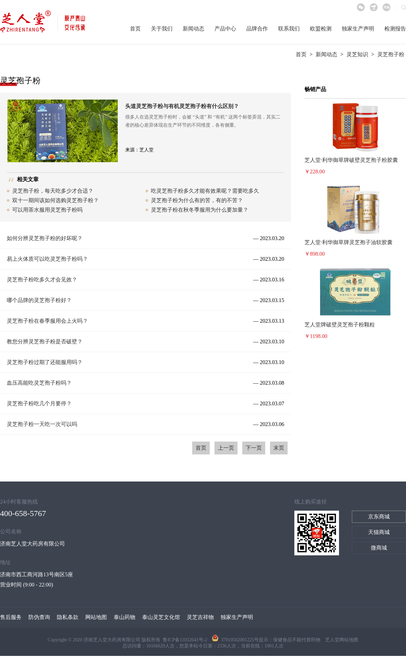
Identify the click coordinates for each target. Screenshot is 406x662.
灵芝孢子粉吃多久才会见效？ (42, 279)
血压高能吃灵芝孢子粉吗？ (39, 383)
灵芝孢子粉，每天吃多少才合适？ (52, 191)
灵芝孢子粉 (390, 54)
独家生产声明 (358, 28)
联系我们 (289, 28)
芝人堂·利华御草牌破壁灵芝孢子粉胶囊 (351, 160)
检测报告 (395, 28)
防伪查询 (39, 617)
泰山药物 (124, 617)
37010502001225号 (235, 639)
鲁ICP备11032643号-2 (185, 639)
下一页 (254, 448)
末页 (278, 448)
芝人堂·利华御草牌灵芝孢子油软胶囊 (348, 242)
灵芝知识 (357, 54)
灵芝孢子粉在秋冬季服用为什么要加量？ (199, 210)
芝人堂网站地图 (341, 639)
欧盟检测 (321, 28)
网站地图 (96, 617)
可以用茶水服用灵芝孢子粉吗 (47, 210)
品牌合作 (257, 28)
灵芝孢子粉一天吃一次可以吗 (42, 424)
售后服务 (11, 617)
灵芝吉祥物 (200, 617)
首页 (135, 28)
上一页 (226, 448)
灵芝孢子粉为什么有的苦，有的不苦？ (197, 200)
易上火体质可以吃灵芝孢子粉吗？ (47, 259)
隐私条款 (67, 617)
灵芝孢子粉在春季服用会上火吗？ (47, 321)
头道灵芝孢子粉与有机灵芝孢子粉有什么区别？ (182, 106)
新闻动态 (193, 28)
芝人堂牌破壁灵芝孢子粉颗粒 (339, 324)
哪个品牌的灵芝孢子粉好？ (39, 300)
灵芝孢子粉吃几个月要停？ (39, 403)
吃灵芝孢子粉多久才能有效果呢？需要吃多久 (205, 191)
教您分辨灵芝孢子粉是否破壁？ (45, 341)
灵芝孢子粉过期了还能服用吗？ (45, 362)
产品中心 (225, 28)
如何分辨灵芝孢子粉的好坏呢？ (45, 238)
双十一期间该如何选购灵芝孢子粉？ (55, 200)
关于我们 (162, 28)
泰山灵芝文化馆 (161, 617)
